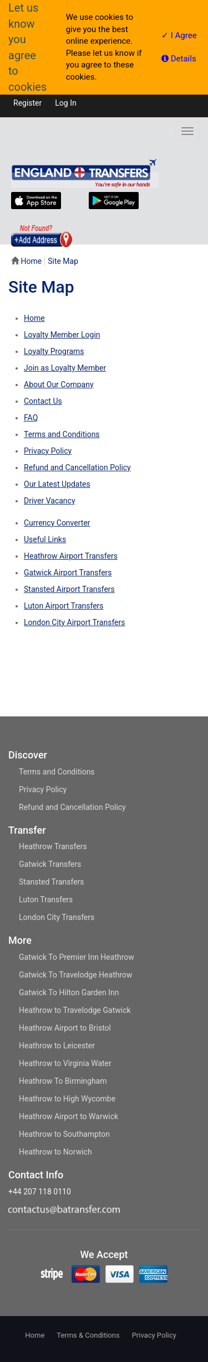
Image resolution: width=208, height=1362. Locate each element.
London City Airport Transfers (74, 622)
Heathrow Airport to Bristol (65, 1027)
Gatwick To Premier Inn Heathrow (76, 957)
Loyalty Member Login (62, 334)
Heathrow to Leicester (57, 1045)
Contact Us (43, 401)
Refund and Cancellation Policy (77, 467)
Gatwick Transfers (50, 864)
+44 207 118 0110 (39, 1191)
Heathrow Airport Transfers (71, 556)
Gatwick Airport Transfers (68, 572)
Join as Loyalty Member (65, 367)
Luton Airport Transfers (64, 605)
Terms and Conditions (62, 434)
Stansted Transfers (51, 881)
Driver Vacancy (49, 500)
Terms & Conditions (88, 1335)
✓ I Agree (179, 35)
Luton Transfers (46, 899)
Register (27, 102)
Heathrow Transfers (53, 846)
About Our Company (59, 384)
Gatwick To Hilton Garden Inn (69, 992)
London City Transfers (56, 917)
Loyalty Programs (54, 351)
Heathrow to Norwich (55, 1151)
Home (31, 261)
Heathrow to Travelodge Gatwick (75, 1010)
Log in (65, 102)
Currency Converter (57, 522)
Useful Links (45, 539)
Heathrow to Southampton (64, 1134)
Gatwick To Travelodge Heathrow (76, 974)
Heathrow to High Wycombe (67, 1098)
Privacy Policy (48, 450)
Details (178, 59)
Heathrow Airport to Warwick (68, 1116)
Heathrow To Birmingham (63, 1081)
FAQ (31, 417)
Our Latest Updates (57, 484)
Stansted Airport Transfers (69, 589)
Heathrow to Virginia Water (65, 1063)
